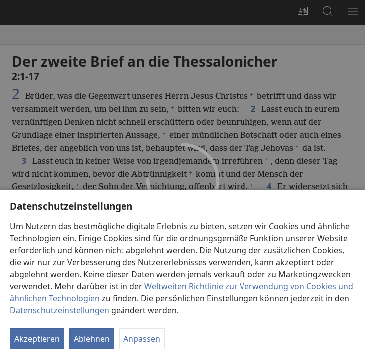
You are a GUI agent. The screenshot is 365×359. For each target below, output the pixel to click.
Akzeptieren (37, 338)
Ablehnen (92, 338)
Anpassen (141, 338)
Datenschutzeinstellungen (59, 310)
